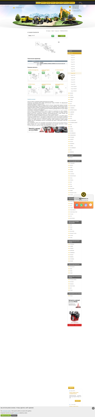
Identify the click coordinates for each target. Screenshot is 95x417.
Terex (16, 290)
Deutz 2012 (18, 82)
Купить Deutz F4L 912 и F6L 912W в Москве (74, 77)
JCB (15, 103)
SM (15, 124)
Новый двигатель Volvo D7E (73, 115)
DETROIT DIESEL (18, 110)
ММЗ (16, 167)
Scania (16, 194)
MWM (16, 190)
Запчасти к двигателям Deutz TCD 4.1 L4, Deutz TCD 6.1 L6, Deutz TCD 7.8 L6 (74, 211)
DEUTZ (16, 53)
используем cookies (6, 410)
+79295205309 (76, 205)
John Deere (17, 218)
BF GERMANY (17, 133)
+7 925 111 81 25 (75, 5)
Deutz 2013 (18, 84)
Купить (62, 36)
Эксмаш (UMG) (18, 279)
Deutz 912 (18, 64)
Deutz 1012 (18, 73)
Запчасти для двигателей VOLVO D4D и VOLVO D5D (74, 247)
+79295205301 (81, 205)
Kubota (16, 169)
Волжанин (17, 266)
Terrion (16, 214)
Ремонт (33, 403)
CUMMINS (17, 107)
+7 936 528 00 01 (75, 7)
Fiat (15, 184)
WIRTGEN (16, 250)
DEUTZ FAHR (17, 105)
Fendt (16, 203)
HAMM (16, 246)
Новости (33, 402)
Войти (80, 2)
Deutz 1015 (18, 77)
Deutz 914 (18, 68)
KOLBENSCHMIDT (18, 122)
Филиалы (44, 405)
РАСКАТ (16, 254)
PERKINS (16, 97)
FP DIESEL (16, 137)
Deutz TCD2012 (19, 86)
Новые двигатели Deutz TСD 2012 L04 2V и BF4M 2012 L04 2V (74, 184)
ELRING (16, 131)
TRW (15, 126)
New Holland (17, 209)
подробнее (78, 44)
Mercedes (17, 188)
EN (79, 3)
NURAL (16, 145)
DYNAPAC (16, 244)
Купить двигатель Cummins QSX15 (73, 36)
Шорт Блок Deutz (73, 168)
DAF (15, 182)
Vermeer (16, 281)
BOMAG (16, 256)
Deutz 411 (18, 55)
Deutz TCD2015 (19, 90)
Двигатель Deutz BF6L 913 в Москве (74, 102)
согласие (16, 412)
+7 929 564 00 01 (75, 8)
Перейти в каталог (31, 99)
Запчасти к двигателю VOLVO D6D (75, 231)
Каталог (44, 401)
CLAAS (16, 99)
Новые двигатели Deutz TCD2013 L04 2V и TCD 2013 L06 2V (74, 143)
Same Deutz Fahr (18, 212)
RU (81, 3)
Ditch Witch (17, 286)
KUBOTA (16, 114)
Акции (44, 402)
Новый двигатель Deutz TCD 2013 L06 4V (74, 156)
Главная (49, 30)
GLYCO (16, 141)
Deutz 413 (18, 57)
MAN (15, 186)
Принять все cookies (5, 415)
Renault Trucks (18, 192)
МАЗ (15, 116)
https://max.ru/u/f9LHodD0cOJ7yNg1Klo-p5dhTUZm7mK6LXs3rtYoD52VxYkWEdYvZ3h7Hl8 (85, 205)
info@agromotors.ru (20, 7)
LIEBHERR (16, 112)
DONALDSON (17, 135)
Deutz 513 (18, 62)
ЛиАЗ (16, 273)
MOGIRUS (16, 143)
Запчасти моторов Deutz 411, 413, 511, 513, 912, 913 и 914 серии (74, 281)
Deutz (16, 157)
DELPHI (16, 93)
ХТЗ (15, 216)
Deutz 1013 (18, 75)
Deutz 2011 (18, 79)
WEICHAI (16, 152)
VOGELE (16, 248)
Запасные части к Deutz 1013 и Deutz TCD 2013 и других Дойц (74, 264)
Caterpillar (17, 163)
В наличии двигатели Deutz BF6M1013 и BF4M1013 (75, 128)
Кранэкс (16, 283)
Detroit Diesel (17, 175)
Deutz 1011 (18, 70)
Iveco (16, 178)
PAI (15, 149)
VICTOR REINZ (17, 120)
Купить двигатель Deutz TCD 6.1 (73, 64)
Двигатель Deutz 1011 (74, 326)
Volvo (16, 237)
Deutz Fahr (17, 201)
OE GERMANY (17, 147)
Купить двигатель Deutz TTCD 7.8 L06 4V (74, 50)
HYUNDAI (16, 258)
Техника (44, 403)
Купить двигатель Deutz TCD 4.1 (73, 89)
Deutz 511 (18, 59)
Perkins (16, 180)
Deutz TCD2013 (19, 88)
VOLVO (16, 95)
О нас (33, 405)
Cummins (16, 173)
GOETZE (16, 139)
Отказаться (14, 415)
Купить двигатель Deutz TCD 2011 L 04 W (74, 302)
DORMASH (17, 252)
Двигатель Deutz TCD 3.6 (75, 314)
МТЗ (15, 118)
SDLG (16, 101)
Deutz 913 (18, 66)
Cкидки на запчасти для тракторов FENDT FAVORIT (74, 340)
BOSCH (16, 128)
